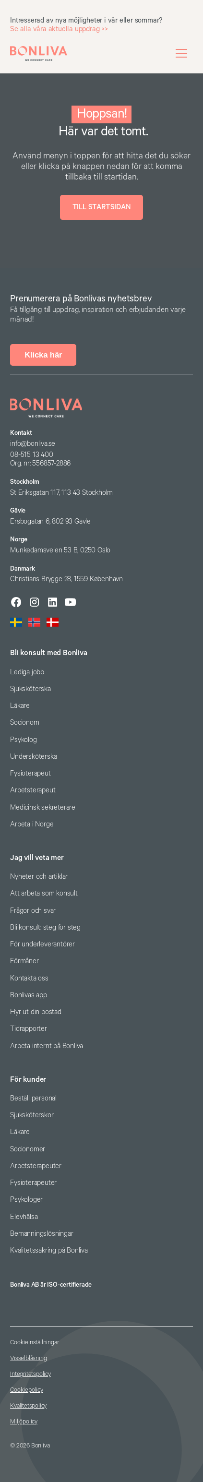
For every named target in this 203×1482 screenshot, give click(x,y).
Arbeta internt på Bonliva (46, 1046)
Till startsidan (101, 207)
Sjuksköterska (30, 689)
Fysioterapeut (30, 773)
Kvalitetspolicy (28, 1406)
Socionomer (27, 1149)
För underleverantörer (42, 944)
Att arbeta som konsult (44, 893)
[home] (38, 53)
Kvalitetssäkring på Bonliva (49, 1250)
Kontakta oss (29, 978)
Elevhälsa (23, 1217)
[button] (181, 53)
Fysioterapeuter (33, 1183)
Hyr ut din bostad (35, 1012)
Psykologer (26, 1199)
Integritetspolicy (30, 1374)
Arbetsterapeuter (35, 1166)
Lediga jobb (27, 672)
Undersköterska (33, 757)
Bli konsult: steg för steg (45, 927)
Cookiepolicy (26, 1390)
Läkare (20, 706)
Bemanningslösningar (41, 1234)
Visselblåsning (28, 1358)
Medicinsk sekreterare (42, 807)
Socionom (24, 722)
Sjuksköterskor (31, 1115)
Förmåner (24, 961)
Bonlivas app (28, 995)
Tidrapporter (28, 1029)
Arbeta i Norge (31, 824)
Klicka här (43, 354)
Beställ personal (33, 1098)
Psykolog (23, 740)
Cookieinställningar (34, 1342)
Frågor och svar (33, 911)
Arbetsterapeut (32, 790)
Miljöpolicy (23, 1421)
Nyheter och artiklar (39, 876)
